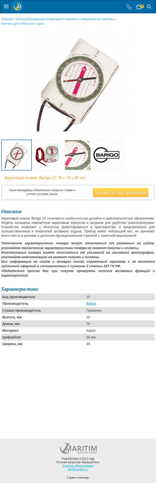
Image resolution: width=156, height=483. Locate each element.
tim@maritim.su (78, 469)
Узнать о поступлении (120, 192)
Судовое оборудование (78, 465)
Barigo (91, 303)
